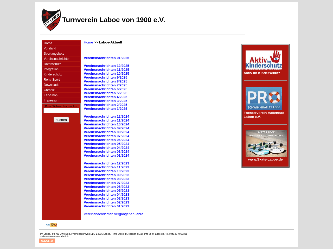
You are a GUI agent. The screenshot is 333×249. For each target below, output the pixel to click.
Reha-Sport (51, 79)
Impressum (51, 100)
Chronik (49, 90)
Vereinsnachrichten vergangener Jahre (113, 214)
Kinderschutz (52, 74)
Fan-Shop (50, 95)
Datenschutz (52, 64)
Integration (51, 69)
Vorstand (49, 48)
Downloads (51, 85)
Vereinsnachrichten (56, 59)
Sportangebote (53, 53)
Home (47, 43)
